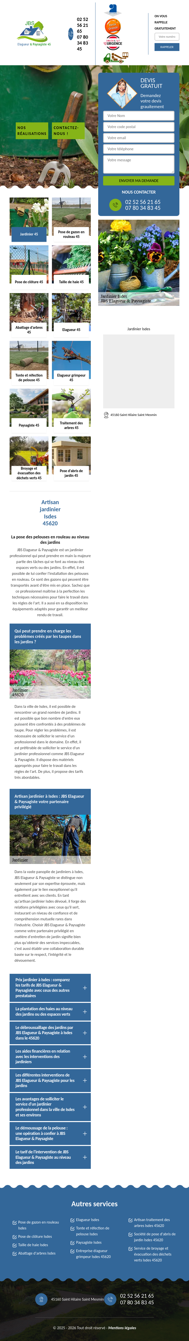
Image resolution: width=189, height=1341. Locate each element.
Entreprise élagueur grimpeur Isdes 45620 (93, 1253)
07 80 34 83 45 (82, 43)
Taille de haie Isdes (33, 1244)
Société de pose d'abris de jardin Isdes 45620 (155, 1237)
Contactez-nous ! (66, 130)
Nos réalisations (32, 130)
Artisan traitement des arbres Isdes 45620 (152, 1222)
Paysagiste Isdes (88, 1242)
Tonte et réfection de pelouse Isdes (92, 1231)
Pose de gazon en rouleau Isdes (38, 1225)
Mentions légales (122, 1327)
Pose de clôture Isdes (35, 1236)
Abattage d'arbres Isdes (36, 1253)
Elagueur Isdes (87, 1219)
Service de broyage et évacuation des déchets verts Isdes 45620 (153, 1254)
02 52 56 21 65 (82, 25)
